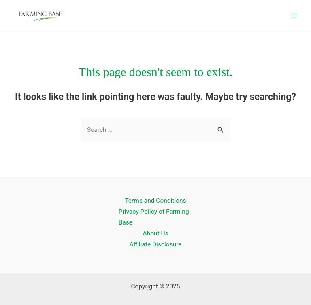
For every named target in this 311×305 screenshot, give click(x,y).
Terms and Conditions (155, 200)
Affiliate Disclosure (156, 244)
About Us (155, 233)
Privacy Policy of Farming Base (154, 217)
